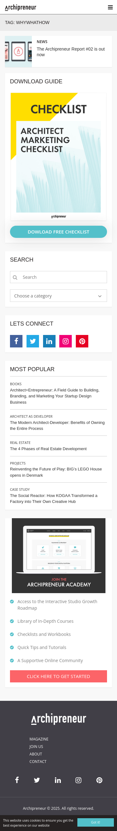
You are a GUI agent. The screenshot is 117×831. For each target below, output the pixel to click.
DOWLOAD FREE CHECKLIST (59, 232)
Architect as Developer (31, 416)
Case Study (20, 489)
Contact (38, 761)
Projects (18, 463)
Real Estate (20, 442)
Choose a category (33, 296)
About (36, 754)
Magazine (39, 739)
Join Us (36, 746)
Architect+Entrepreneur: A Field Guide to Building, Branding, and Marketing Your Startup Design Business (55, 396)
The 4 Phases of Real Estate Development (48, 448)
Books (16, 383)
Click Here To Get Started (58, 676)
